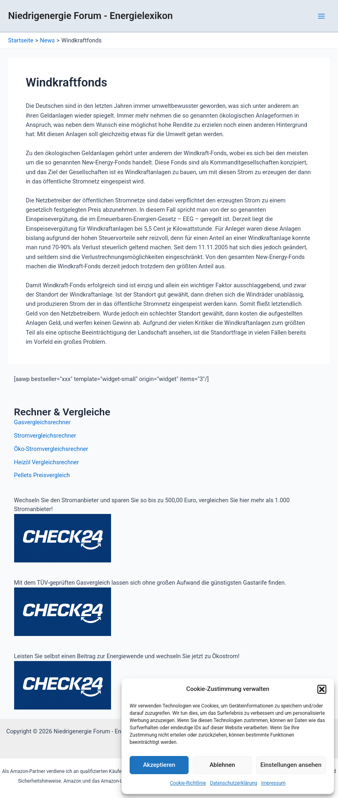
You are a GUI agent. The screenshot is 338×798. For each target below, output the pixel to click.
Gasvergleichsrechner (42, 422)
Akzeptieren (159, 765)
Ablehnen (222, 765)
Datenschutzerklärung (233, 783)
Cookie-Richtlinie (188, 783)
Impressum (273, 783)
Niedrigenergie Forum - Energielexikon (90, 15)
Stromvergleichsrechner (45, 435)
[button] (322, 689)
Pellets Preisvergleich (42, 475)
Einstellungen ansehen (290, 765)
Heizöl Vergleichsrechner (46, 462)
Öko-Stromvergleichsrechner (51, 449)
